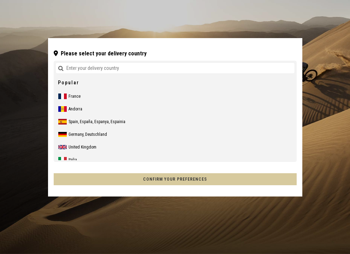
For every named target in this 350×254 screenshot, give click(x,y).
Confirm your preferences (175, 179)
